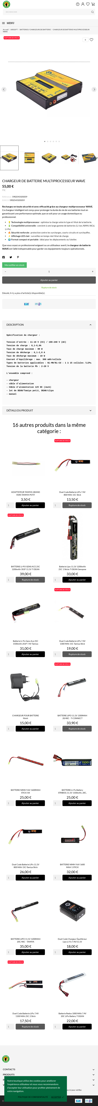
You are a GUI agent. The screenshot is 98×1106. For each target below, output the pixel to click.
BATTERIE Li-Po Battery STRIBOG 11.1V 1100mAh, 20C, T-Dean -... (72, 793)
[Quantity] (10, 505)
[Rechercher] (49, 12)
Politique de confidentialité (33, 1097)
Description (49, 325)
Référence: (7, 196)
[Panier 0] (93, 4)
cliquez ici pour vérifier (72, 1090)
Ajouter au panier (49, 280)
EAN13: (5, 200)
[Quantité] (49, 271)
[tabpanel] (49, 89)
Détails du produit (49, 410)
